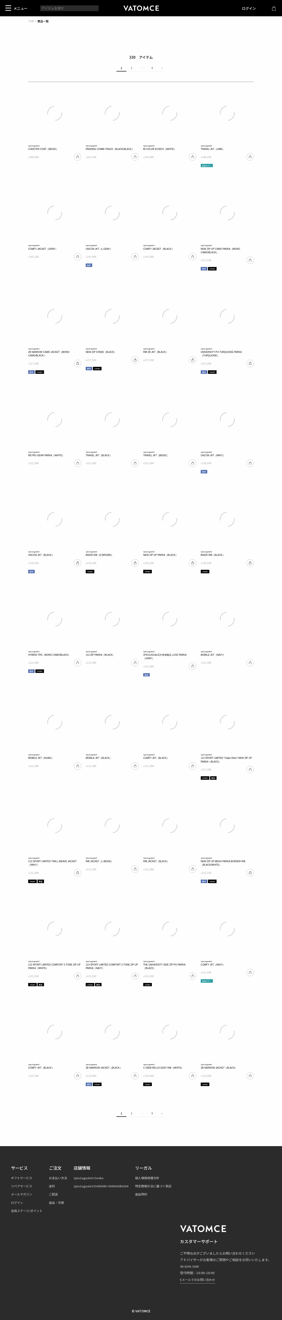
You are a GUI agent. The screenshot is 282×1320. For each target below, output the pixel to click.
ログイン (245, 8)
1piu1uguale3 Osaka (94, 1177)
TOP (31, 21)
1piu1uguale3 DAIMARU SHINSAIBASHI (107, 1186)
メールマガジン (22, 1194)
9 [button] (152, 68)
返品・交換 (59, 1202)
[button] (161, 68)
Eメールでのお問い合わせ (199, 1279)
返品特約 (150, 1194)
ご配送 (56, 1194)
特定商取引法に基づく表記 (163, 1186)
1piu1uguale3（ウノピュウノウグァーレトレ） (141, 8)
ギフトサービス (22, 1177)
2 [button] (131, 68)
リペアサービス (22, 1186)
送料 (54, 1186)
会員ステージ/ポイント (28, 1210)
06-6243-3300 (190, 1266)
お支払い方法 (61, 1177)
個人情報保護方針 (157, 1177)
